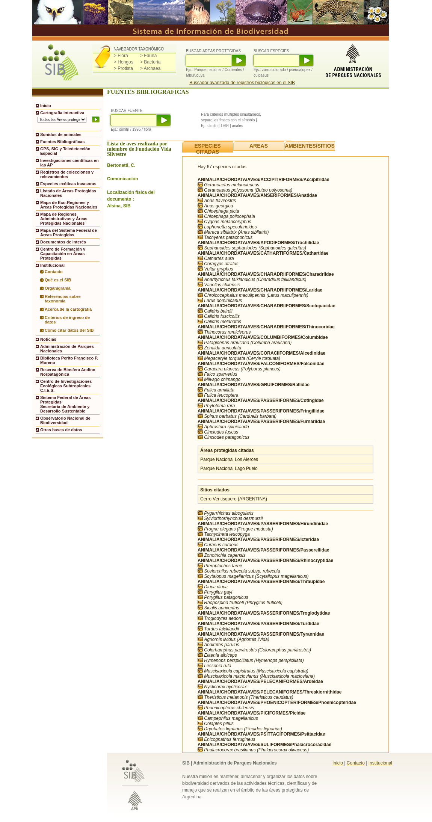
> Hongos (123, 62)
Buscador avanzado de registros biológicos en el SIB (242, 82)
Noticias (48, 339)
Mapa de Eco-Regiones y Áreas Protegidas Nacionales (68, 204)
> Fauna (148, 55)
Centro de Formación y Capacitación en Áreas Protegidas (62, 253)
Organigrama (58, 288)
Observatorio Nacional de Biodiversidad (65, 420)
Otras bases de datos (61, 430)
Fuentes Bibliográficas (62, 141)
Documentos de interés (63, 242)
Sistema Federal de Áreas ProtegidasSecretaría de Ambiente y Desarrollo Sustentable (65, 404)
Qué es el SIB (58, 280)
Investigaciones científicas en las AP (69, 162)
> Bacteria (150, 62)
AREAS (258, 146)
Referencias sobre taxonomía (63, 298)
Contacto (54, 271)
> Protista (123, 68)
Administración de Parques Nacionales (67, 348)
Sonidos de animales (61, 134)
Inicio (45, 105)
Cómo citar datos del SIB (69, 330)
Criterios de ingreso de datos (67, 319)
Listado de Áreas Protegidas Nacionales (68, 193)
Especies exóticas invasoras (68, 183)
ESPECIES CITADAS (207, 149)
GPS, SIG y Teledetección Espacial (65, 151)
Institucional (380, 763)
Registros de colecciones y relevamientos (67, 174)
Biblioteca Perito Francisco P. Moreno (69, 360)
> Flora (121, 55)
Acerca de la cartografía (68, 309)
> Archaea (150, 68)
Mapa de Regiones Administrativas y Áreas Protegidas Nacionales (64, 218)
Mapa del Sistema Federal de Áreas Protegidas (68, 232)
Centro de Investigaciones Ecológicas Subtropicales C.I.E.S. (66, 386)
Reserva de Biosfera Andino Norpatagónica (67, 371)
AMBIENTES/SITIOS (310, 146)
